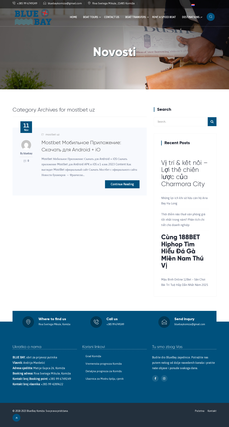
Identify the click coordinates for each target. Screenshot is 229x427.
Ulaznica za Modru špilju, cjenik (105, 378)
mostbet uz (52, 134)
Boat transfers (135, 17)
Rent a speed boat (164, 17)
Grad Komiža (93, 356)
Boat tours (90, 17)
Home (73, 17)
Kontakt (212, 411)
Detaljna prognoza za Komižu (104, 371)
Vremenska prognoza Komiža (104, 363)
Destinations (190, 17)
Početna (199, 411)
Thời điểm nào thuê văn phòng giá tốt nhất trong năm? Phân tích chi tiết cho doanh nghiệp (183, 220)
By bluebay (26, 153)
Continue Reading (122, 184)
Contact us (111, 17)
